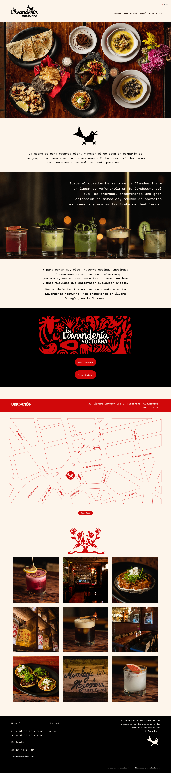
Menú (143, 13)
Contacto (155, 13)
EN (167, 4)
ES (162, 4)
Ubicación (130, 13)
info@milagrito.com (22, 756)
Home (117, 13)
